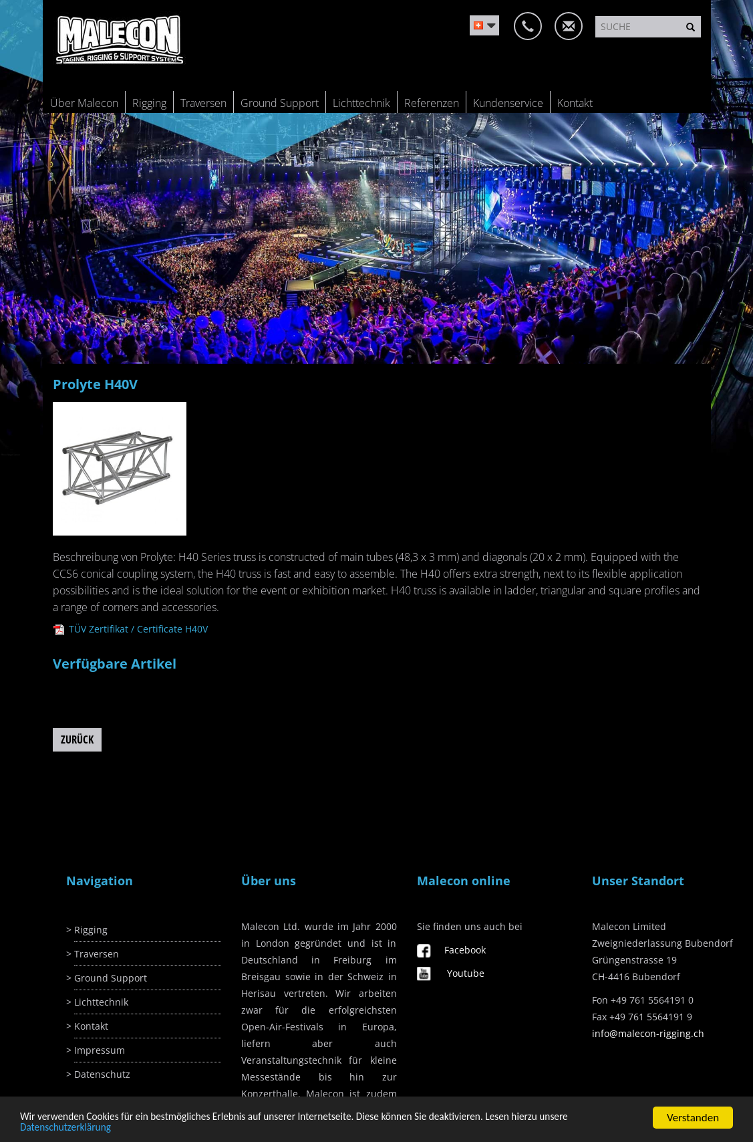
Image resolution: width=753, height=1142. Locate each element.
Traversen (203, 103)
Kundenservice (508, 103)
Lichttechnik (361, 103)
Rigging (149, 103)
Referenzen (431, 103)
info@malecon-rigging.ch (648, 1033)
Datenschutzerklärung (65, 1129)
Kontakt (575, 103)
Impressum (99, 1050)
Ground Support (280, 103)
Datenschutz (102, 1074)
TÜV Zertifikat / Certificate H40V (130, 628)
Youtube (465, 973)
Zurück (77, 739)
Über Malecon (84, 103)
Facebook (465, 949)
